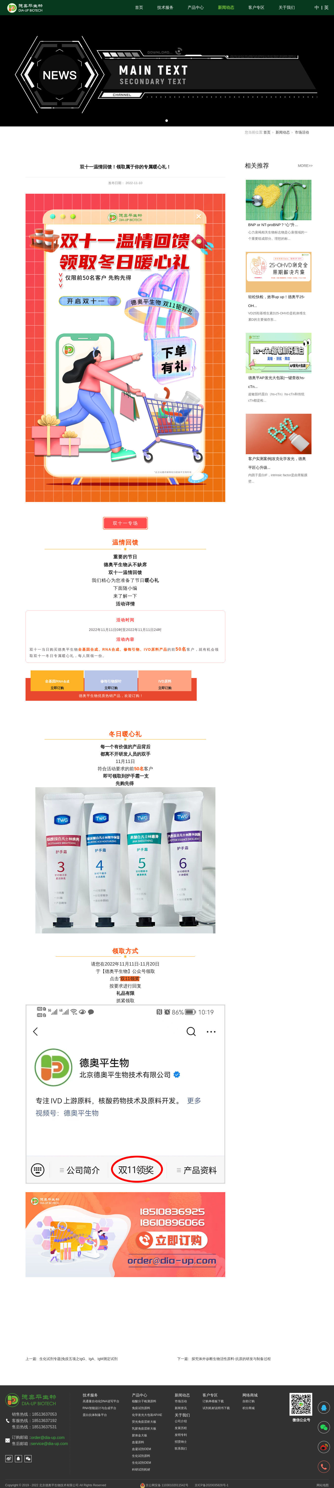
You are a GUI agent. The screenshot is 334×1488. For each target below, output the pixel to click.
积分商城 (248, 1408)
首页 (139, 7)
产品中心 (196, 7)
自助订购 (248, 1401)
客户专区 (256, 7)
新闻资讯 (181, 1408)
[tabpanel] (167, 63)
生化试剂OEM (141, 1462)
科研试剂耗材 (141, 1469)
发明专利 (181, 1435)
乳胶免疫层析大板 (144, 1428)
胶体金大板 (139, 1435)
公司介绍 (181, 1421)
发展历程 (181, 1428)
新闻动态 (226, 7)
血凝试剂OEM (141, 1449)
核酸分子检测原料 (144, 1401)
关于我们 (287, 7)
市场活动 (302, 132)
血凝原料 (138, 1442)
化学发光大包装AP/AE (147, 1415)
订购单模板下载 (213, 1401)
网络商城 (250, 1395)
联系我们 (181, 1448)
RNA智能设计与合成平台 (99, 1408)
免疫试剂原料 (141, 1408)
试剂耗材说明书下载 (216, 1408)
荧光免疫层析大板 (144, 1422)
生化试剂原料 (141, 1456)
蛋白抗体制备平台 (95, 1415)
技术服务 (165, 7)
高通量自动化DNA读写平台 (101, 1401)
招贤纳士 (181, 1441)
